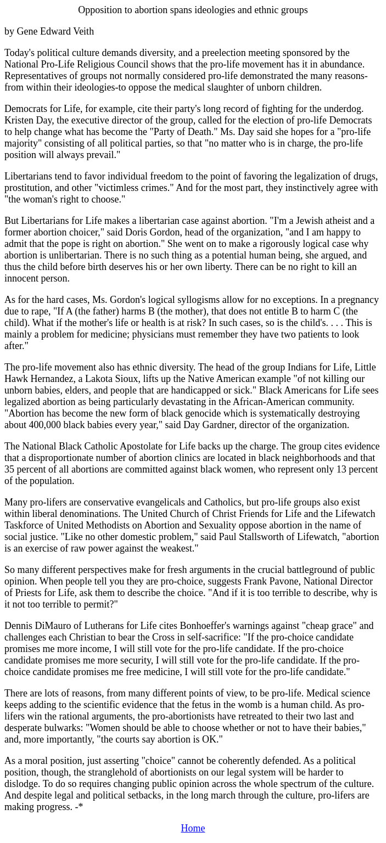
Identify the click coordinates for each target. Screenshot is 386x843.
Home (193, 828)
